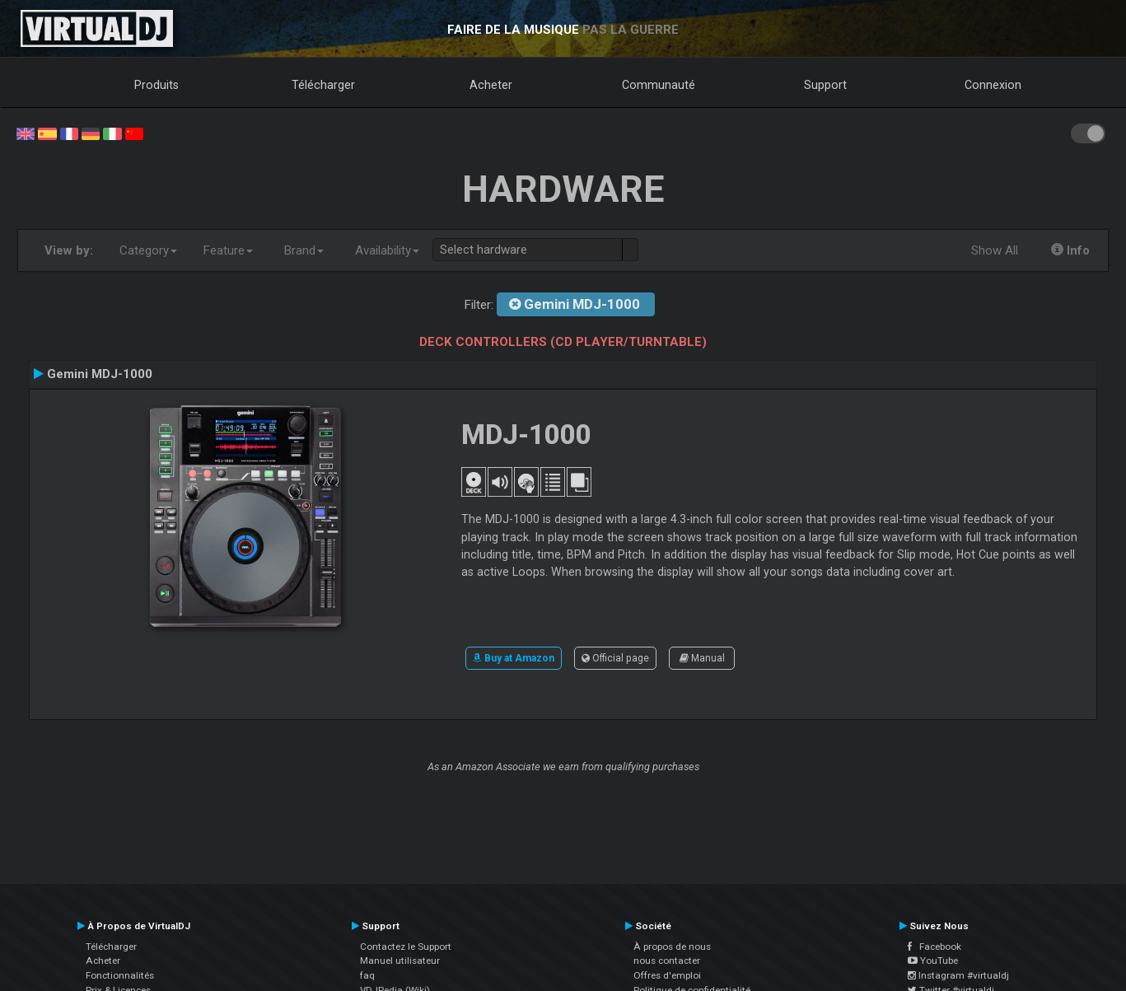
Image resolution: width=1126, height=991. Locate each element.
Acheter (491, 84)
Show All (994, 250)
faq (367, 975)
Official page (615, 658)
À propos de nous (672, 946)
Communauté (658, 84)
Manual (702, 658)
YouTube (933, 960)
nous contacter (666, 960)
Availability (387, 250)
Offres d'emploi (667, 975)
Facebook (934, 946)
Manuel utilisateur (400, 960)
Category (148, 250)
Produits (156, 84)
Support (825, 84)
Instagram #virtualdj (958, 975)
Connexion (993, 84)
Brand (304, 250)
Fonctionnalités (120, 975)
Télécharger (323, 84)
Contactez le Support (405, 946)
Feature (228, 250)
